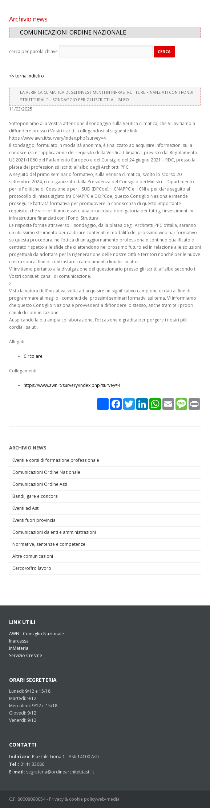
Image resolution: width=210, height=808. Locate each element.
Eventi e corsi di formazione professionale (55, 460)
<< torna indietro (26, 76)
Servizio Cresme (25, 655)
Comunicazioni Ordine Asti (39, 484)
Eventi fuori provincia (34, 520)
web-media (108, 799)
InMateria (18, 648)
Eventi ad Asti (26, 508)
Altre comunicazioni (32, 556)
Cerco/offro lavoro (31, 568)
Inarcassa (19, 641)
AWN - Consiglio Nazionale (36, 634)
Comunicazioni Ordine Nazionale (46, 472)
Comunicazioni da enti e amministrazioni (54, 532)
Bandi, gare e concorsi (35, 496)
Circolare (33, 356)
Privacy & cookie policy (72, 799)
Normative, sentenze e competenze (48, 544)
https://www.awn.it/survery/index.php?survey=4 (72, 385)
